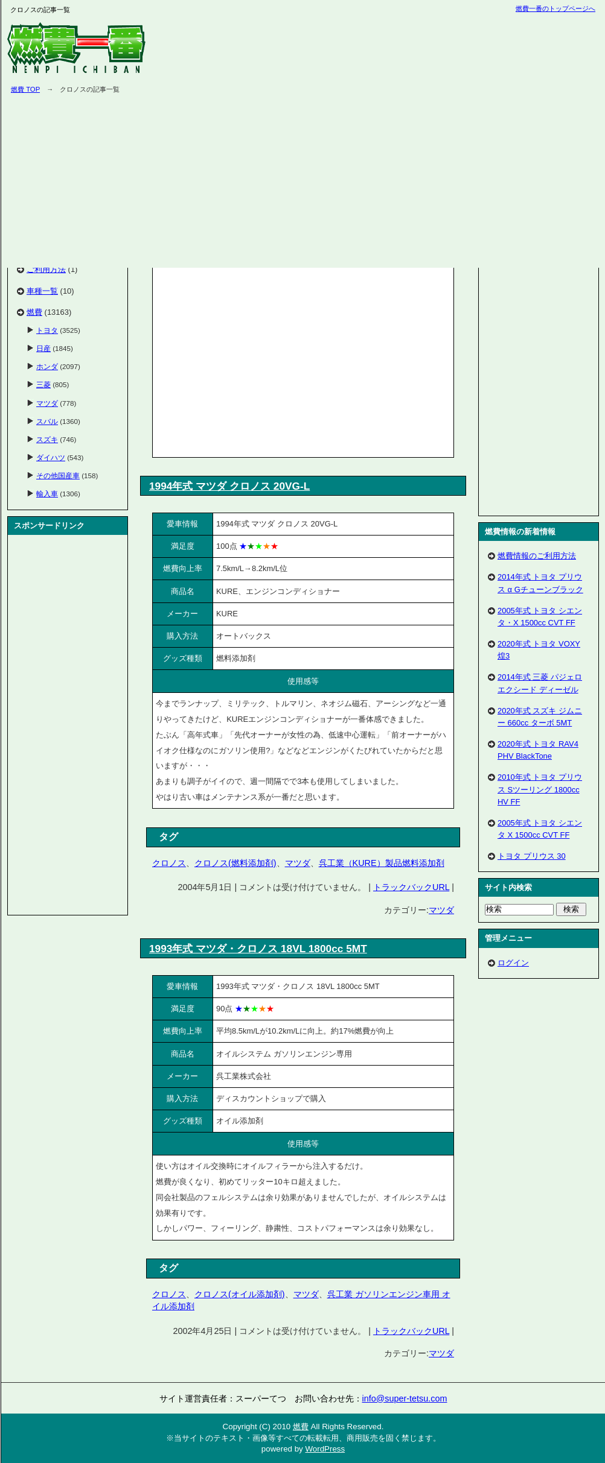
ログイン (513, 962)
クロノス (169, 863)
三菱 (43, 384)
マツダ (297, 863)
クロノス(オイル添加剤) (239, 1294)
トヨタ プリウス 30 (532, 856)
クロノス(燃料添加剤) (235, 863)
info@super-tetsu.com (404, 1398)
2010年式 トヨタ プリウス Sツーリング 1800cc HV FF (540, 789)
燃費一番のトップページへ (555, 8)
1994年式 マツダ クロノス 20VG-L (229, 486)
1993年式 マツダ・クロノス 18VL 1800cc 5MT (258, 949)
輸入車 (47, 494)
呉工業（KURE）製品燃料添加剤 (381, 863)
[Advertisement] (257, 360)
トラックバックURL (411, 887)
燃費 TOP (25, 89)
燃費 (34, 312)
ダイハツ (50, 457)
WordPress (325, 1448)
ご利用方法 (46, 269)
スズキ (47, 439)
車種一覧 (42, 290)
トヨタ (47, 330)
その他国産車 (58, 475)
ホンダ (47, 366)
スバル (47, 421)
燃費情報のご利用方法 (537, 555)
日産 (43, 348)
